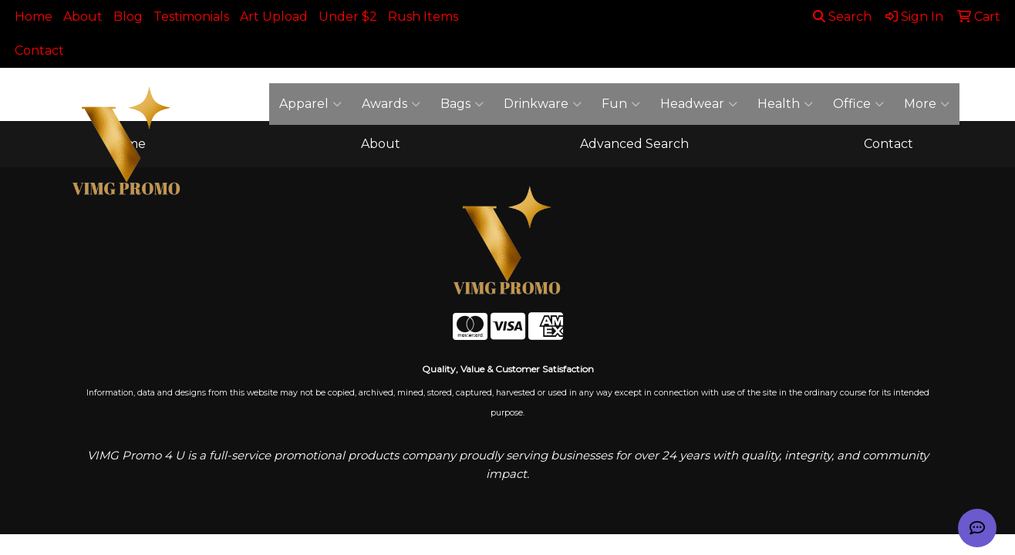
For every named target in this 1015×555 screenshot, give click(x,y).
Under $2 (348, 16)
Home (33, 16)
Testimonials (191, 16)
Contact (39, 50)
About (83, 16)
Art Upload (274, 16)
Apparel (310, 104)
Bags (462, 104)
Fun (621, 104)
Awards (391, 104)
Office (858, 104)
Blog (128, 16)
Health (785, 104)
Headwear (698, 104)
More (926, 104)
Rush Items (423, 16)
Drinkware (543, 104)
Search (842, 16)
